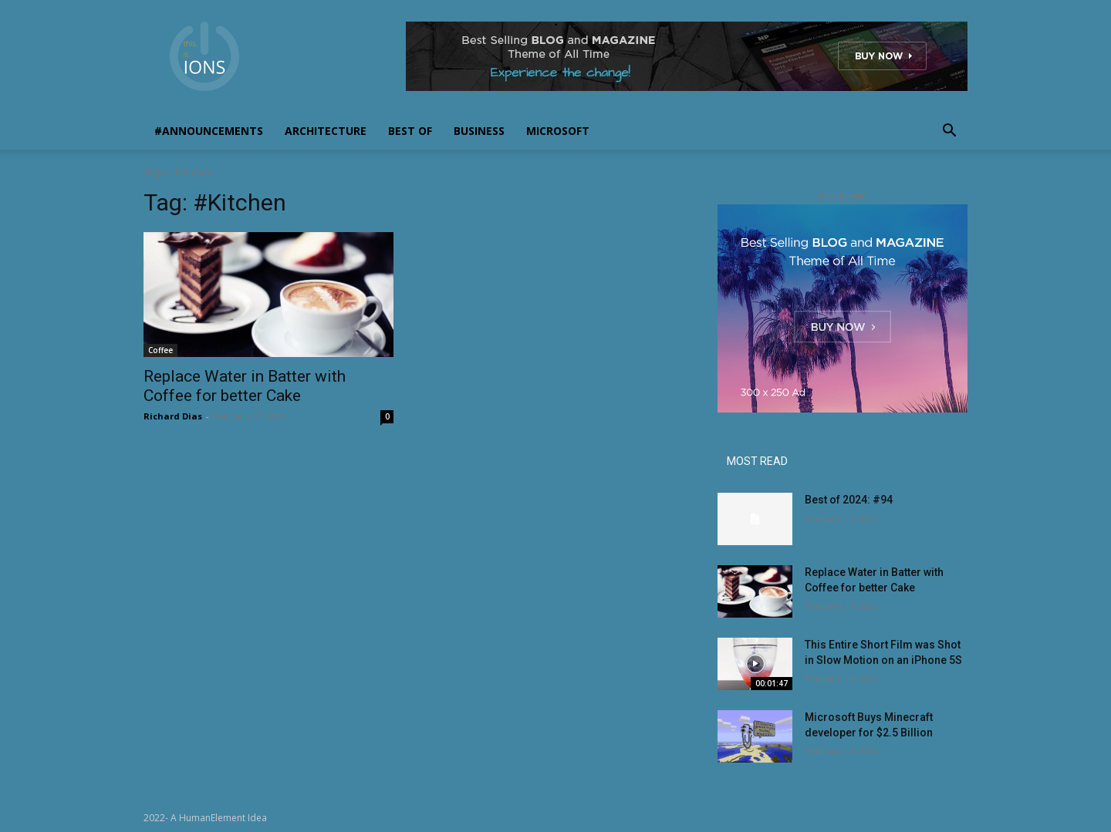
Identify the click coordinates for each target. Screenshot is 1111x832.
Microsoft (557, 130)
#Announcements (208, 130)
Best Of (410, 130)
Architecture (325, 130)
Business (479, 130)
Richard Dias (173, 416)
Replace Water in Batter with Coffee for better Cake (245, 386)
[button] (948, 132)
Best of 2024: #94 (849, 499)
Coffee (160, 350)
